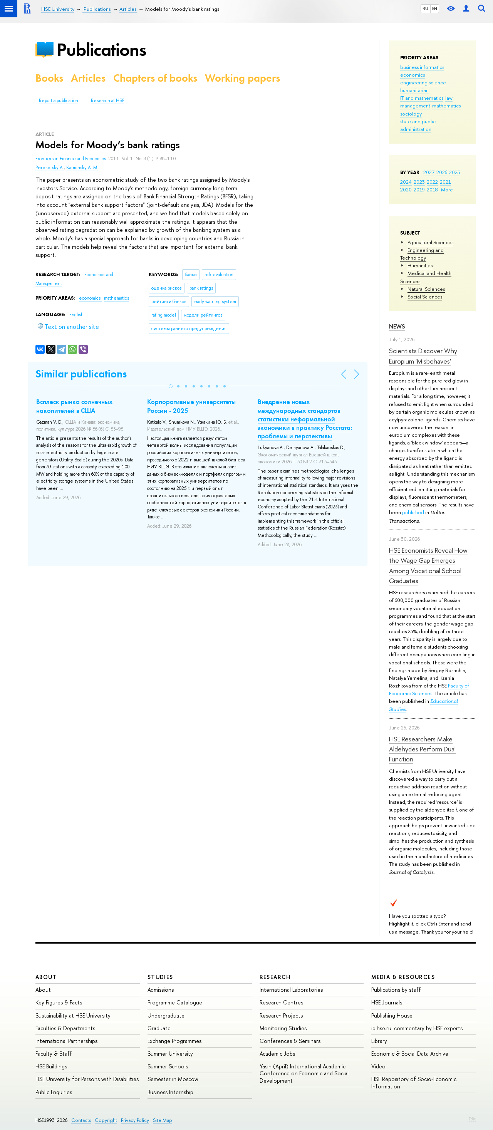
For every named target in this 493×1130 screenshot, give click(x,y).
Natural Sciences (426, 288)
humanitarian (414, 90)
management (415, 105)
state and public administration (418, 125)
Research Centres (281, 1002)
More (447, 189)
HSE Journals (386, 1002)
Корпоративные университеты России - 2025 (191, 405)
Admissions (161, 989)
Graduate (159, 1028)
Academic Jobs (277, 1053)
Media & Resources (403, 977)
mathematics (446, 105)
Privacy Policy (135, 1120)
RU (425, 8)
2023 (419, 181)
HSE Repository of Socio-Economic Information (413, 1082)
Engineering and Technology (422, 253)
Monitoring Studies (283, 1028)
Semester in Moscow (173, 1079)
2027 (428, 172)
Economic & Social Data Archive (409, 1053)
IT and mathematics (421, 97)
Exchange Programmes (174, 1040)
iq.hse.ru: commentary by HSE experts (417, 1028)
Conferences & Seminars (290, 1040)
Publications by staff (396, 989)
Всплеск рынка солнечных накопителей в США (74, 405)
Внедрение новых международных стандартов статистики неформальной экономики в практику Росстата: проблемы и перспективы (305, 418)
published (413, 512)
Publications (101, 49)
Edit (472, 1119)
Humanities (420, 265)
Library (379, 1040)
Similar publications (81, 374)
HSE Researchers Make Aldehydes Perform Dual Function (422, 749)
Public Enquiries (53, 1092)
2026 (441, 172)
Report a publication (58, 100)
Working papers (242, 78)
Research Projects (281, 1015)
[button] (170, 386)
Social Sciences (424, 296)
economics (412, 74)
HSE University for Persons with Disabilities (87, 1079)
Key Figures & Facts (58, 1002)
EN (434, 8)
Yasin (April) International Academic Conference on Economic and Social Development (304, 1073)
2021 (445, 181)
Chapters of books (155, 78)
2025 (454, 172)
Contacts (81, 1120)
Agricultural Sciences (430, 242)
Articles (88, 78)
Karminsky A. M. (82, 167)
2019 (419, 189)
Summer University (170, 1053)
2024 (406, 181)
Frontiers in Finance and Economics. (71, 159)
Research (275, 977)
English (76, 315)
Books (49, 78)
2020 (406, 189)
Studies (160, 977)
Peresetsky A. (49, 167)
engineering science (423, 82)
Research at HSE (107, 100)
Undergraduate (166, 1015)
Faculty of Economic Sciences (429, 689)
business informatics (422, 67)
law (449, 97)
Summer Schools (168, 1066)
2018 (432, 189)
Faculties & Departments (65, 1028)
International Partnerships (66, 1040)
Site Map (162, 1120)
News (397, 326)
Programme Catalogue (175, 1002)
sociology (411, 113)
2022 (432, 181)
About (46, 977)
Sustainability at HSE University (73, 1015)
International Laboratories (291, 989)
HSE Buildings (51, 1066)
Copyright (106, 1120)
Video (378, 1066)
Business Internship (170, 1092)
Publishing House (392, 1015)
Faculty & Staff (53, 1053)
